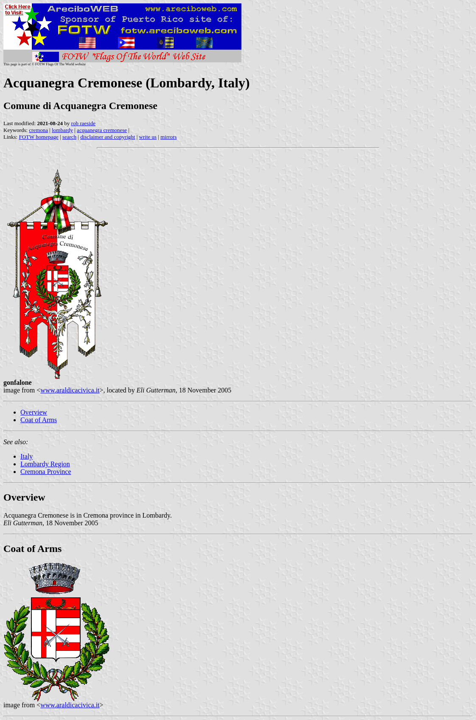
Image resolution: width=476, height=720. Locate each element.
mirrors (168, 137)
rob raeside (83, 123)
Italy (26, 456)
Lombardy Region (45, 464)
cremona (38, 130)
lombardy (62, 130)
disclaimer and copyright (107, 137)
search (69, 137)
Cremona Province (45, 471)
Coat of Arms (38, 419)
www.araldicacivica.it (69, 390)
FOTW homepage (38, 137)
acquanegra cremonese (102, 130)
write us (148, 137)
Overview (33, 412)
